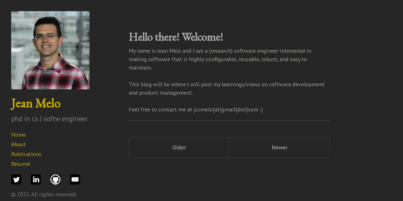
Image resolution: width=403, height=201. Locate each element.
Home (18, 134)
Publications (26, 154)
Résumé (20, 164)
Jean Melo (35, 103)
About (18, 144)
